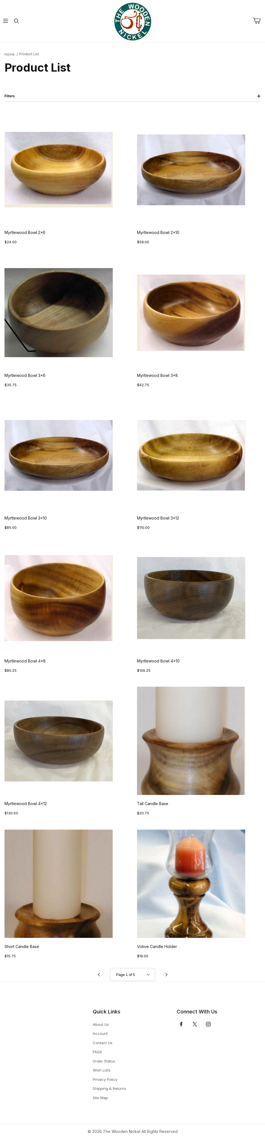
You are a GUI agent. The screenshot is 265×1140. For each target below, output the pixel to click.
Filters (132, 96)
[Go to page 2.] (166, 974)
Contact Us (102, 1042)
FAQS (97, 1052)
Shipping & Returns (109, 1088)
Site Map (100, 1097)
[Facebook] (181, 1024)
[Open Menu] (5, 21)
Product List (29, 54)
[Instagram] (208, 1024)
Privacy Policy (105, 1079)
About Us (101, 1024)
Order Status (104, 1061)
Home (10, 54)
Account (100, 1033)
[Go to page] (132, 974)
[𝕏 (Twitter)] (194, 1024)
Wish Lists (102, 1070)
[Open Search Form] (16, 21)
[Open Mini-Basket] (259, 21)
